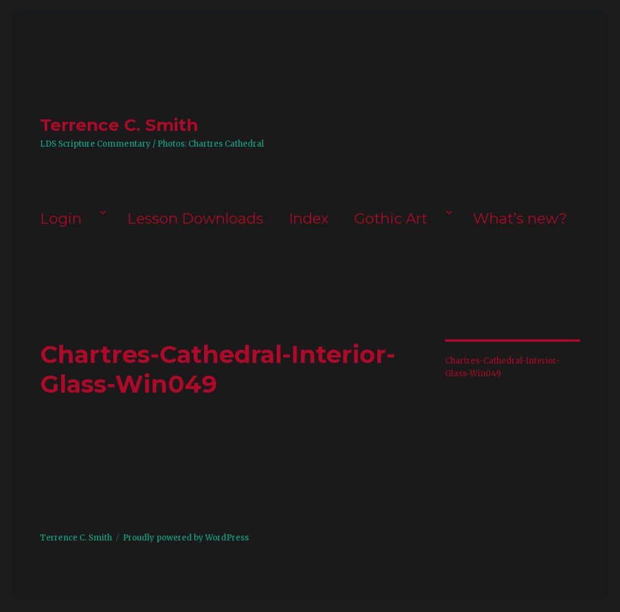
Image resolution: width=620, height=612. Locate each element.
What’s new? (520, 218)
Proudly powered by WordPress (186, 538)
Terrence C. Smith (119, 125)
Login (61, 218)
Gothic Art (390, 218)
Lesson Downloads (195, 218)
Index (309, 218)
